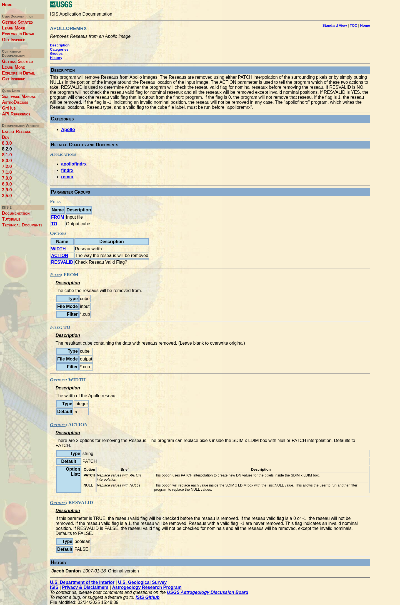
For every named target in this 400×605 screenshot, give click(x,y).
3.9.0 (7, 189)
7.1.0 (7, 172)
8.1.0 (7, 154)
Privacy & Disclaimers (85, 587)
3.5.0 (7, 195)
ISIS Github (147, 597)
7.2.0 (7, 166)
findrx (67, 170)
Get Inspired (13, 39)
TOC (353, 25)
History (56, 58)
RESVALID (62, 262)
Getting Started (17, 22)
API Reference (16, 114)
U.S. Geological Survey (142, 582)
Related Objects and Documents (84, 144)
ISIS (54, 587)
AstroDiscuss (15, 102)
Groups (56, 53)
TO (54, 223)
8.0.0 (7, 160)
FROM (57, 217)
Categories (59, 49)
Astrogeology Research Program (147, 587)
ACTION (59, 255)
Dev (5, 137)
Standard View (334, 25)
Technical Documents (22, 225)
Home (7, 4)
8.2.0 (7, 149)
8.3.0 (7, 143)
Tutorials (11, 219)
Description (59, 45)
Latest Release (16, 131)
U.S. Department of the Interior (82, 582)
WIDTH (58, 248)
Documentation (16, 213)
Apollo (68, 129)
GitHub (9, 108)
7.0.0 (7, 178)
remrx (67, 176)
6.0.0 (7, 184)
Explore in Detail (18, 33)
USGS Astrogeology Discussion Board (207, 592)
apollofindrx (74, 164)
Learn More (13, 28)
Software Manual (19, 96)
